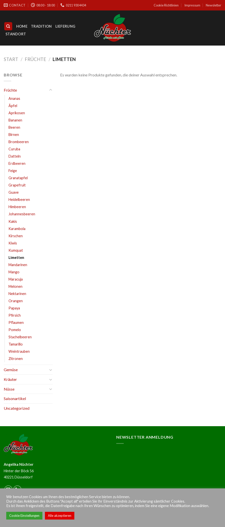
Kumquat (15, 250)
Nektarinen (17, 294)
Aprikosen (16, 113)
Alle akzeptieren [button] (59, 516)
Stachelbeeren (20, 337)
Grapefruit (17, 185)
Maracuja (15, 279)
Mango (13, 272)
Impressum (192, 5)
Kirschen (15, 236)
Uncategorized (16, 408)
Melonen (15, 286)
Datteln (14, 156)
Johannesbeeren (21, 214)
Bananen (15, 120)
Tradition (41, 26)
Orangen (15, 301)
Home (21, 26)
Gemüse (11, 369)
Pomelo (14, 330)
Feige (12, 171)
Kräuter (10, 379)
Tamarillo (15, 344)
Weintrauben (19, 351)
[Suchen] (8, 26)
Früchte (35, 59)
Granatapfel (18, 178)
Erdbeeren (16, 163)
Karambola (16, 229)
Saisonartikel (15, 398)
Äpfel (12, 106)
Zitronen (15, 358)
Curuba (14, 149)
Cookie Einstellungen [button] (24, 516)
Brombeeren (18, 142)
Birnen (13, 134)
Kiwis (12, 243)
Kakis (12, 221)
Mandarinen (17, 265)
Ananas (14, 98)
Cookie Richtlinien (166, 5)
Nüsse (9, 389)
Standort (15, 34)
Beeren (14, 127)
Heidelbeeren (19, 199)
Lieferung (65, 26)
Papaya (14, 308)
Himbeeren (17, 207)
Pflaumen (16, 322)
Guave (13, 192)
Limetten (16, 257)
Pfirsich (14, 315)
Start (11, 59)
